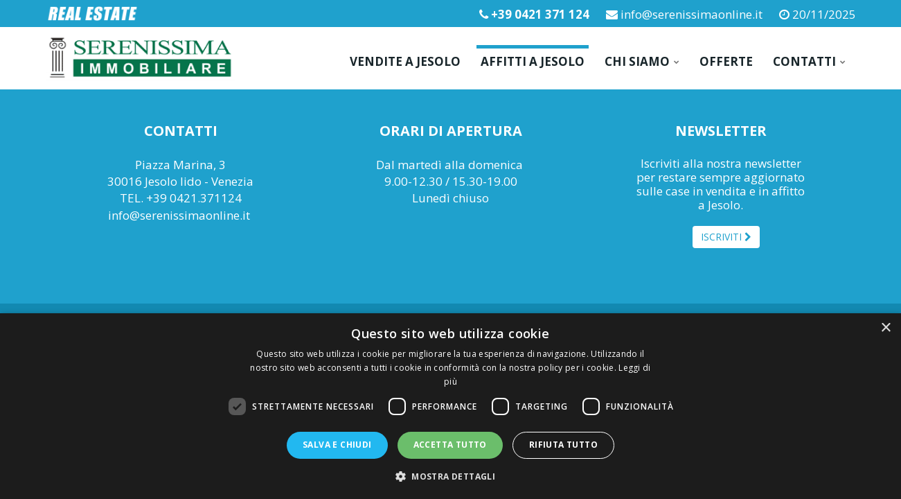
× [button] (885, 328)
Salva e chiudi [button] (337, 444)
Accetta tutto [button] (450, 444)
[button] (450, 475)
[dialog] (450, 406)
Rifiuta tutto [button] (563, 444)
